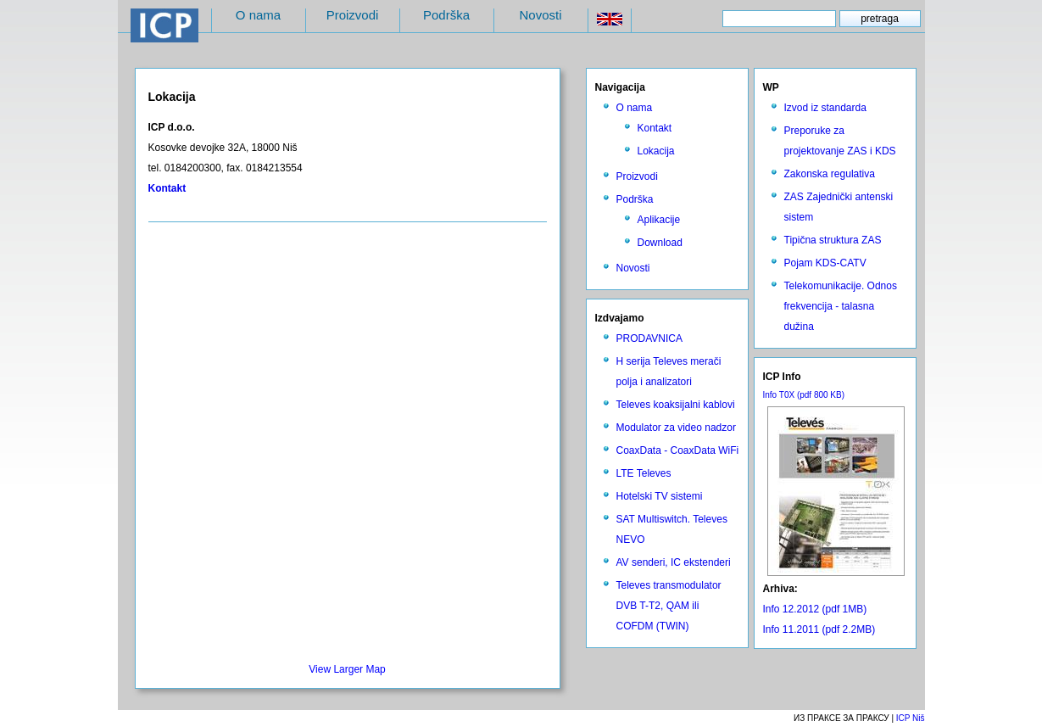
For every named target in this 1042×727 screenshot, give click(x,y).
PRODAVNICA (649, 338)
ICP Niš (910, 718)
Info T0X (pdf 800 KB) (804, 395)
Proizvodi (352, 15)
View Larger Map (347, 669)
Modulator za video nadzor (676, 427)
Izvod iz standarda (825, 108)
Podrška (446, 15)
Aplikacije (659, 220)
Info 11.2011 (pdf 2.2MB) (819, 629)
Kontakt (655, 128)
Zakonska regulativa (829, 174)
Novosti (540, 15)
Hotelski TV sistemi (659, 496)
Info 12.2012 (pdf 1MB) (815, 609)
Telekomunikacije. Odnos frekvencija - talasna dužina (840, 306)
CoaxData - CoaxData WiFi (677, 450)
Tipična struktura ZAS (833, 240)
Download (660, 243)
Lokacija (656, 151)
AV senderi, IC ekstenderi (673, 562)
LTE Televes (643, 473)
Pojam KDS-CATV (825, 263)
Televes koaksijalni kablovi (675, 405)
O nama (258, 15)
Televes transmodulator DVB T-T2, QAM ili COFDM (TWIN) (669, 605)
